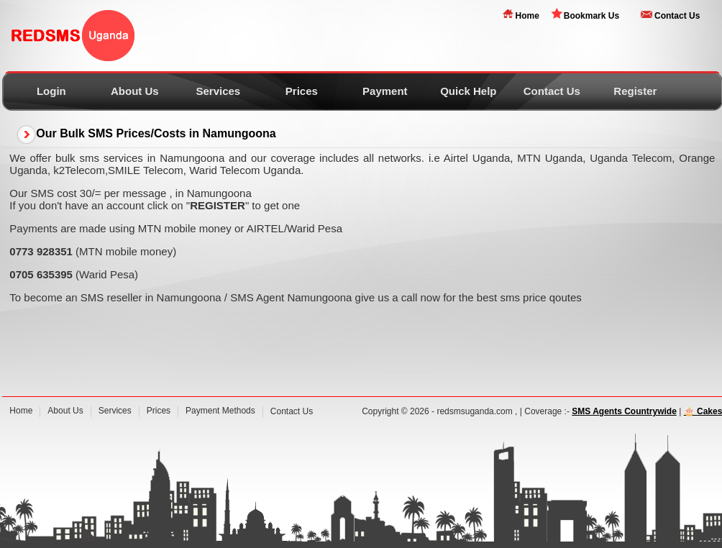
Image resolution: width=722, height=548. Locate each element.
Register (635, 91)
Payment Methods (220, 411)
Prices (301, 91)
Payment (385, 91)
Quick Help (468, 91)
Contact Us (677, 16)
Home (527, 16)
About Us (135, 91)
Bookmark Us (591, 16)
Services (218, 91)
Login (51, 91)
